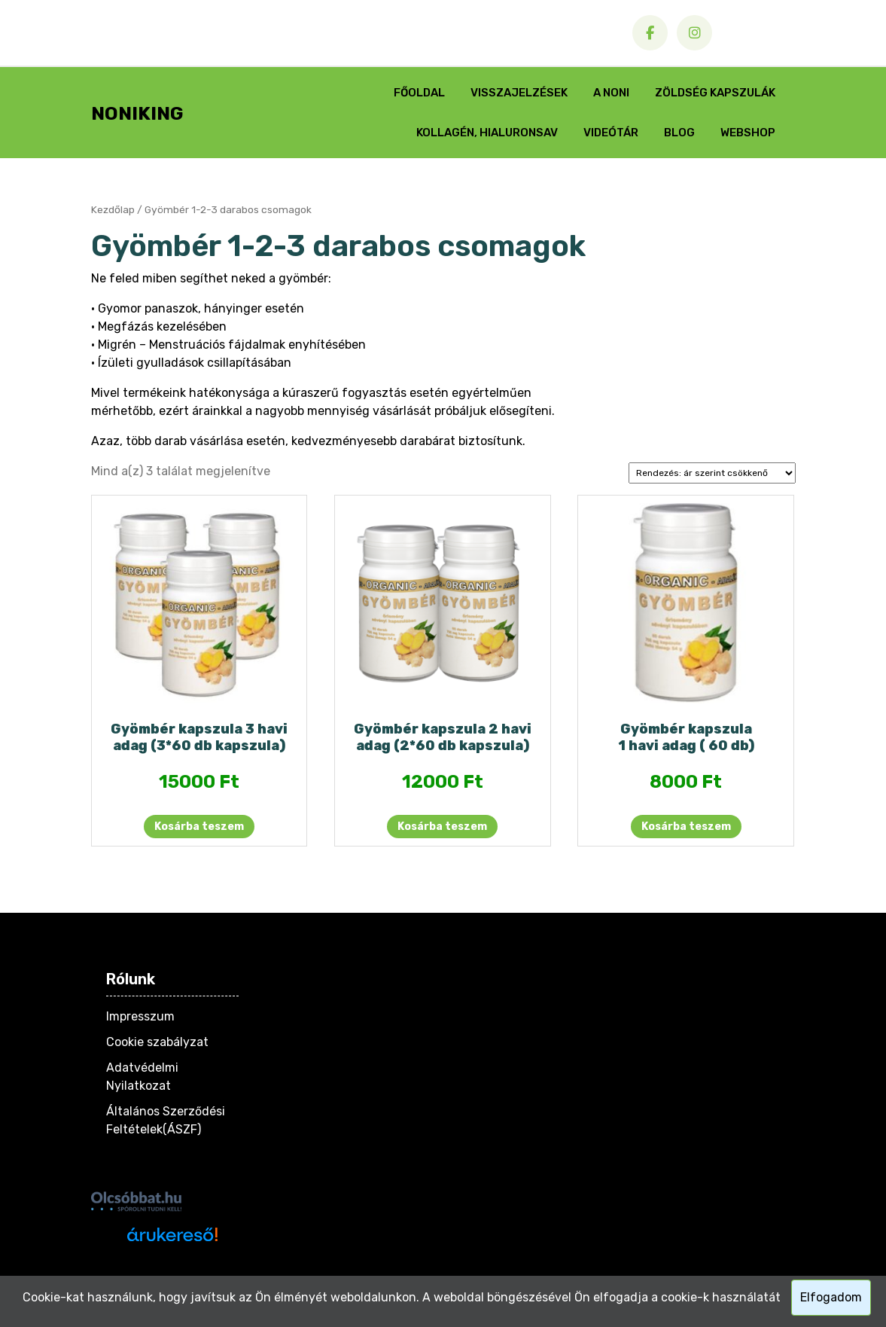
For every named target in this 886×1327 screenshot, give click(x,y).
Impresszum (140, 1016)
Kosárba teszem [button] (199, 826)
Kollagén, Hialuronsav (487, 132)
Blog (679, 132)
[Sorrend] (712, 473)
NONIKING (137, 113)
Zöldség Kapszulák (715, 92)
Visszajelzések (519, 92)
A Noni (611, 92)
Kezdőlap (113, 209)
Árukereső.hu (172, 1261)
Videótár (610, 132)
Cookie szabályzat (157, 1042)
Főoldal (419, 92)
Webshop (747, 132)
